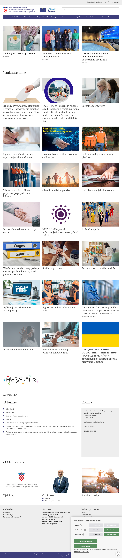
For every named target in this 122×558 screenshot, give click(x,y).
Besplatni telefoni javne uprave (52, 521)
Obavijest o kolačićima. (81, 552)
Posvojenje (10, 412)
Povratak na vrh (9, 554)
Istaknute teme (29, 17)
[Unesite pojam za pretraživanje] (88, 10)
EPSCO (83, 519)
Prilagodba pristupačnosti (94, 2)
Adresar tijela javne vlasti (50, 515)
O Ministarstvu (17, 17)
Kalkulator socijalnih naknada (99, 17)
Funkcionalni (79, 534)
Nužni (77, 529)
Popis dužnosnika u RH (49, 519)
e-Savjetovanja (8, 515)
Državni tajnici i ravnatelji (52, 501)
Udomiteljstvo (10, 409)
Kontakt (70, 17)
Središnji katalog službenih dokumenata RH (56, 512)
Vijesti (7, 17)
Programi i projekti (43, 17)
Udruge (8, 419)
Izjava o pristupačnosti (61, 556)
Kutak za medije (89, 426)
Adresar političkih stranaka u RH (52, 517)
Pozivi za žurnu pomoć (49, 524)
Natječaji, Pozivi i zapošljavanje (17, 416)
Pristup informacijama (58, 17)
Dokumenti (9, 21)
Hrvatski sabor (85, 515)
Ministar (47, 498)
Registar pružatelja (82, 17)
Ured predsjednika (87, 517)
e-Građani (115, 2)
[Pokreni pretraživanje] (116, 9)
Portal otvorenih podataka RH (12, 517)
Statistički (78, 538)
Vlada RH (84, 512)
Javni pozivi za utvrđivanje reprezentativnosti (22, 423)
